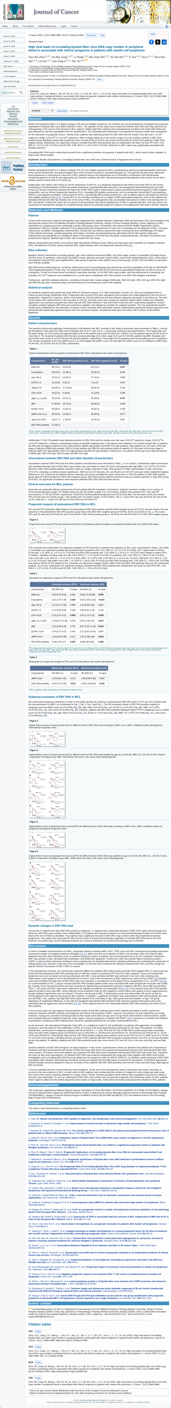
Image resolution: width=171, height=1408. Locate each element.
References (13, 124)
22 (123, 988)
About (15, 26)
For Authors (28, 26)
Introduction (13, 109)
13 (82, 954)
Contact (74, 26)
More (100, 79)
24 (76, 1003)
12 (85, 300)
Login (63, 26)
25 (79, 1003)
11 (130, 245)
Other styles (48, 102)
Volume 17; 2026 (11, 61)
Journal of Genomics (13, 152)
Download (62, 111)
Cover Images (10, 76)
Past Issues (8, 66)
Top (13, 106)
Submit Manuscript (47, 26)
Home (5, 26)
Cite (102, 35)
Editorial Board (10, 71)
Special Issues (10, 86)
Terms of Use (144, 1402)
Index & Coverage (12, 81)
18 (44, 964)
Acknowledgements (13, 121)
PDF (153, 34)
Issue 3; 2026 (9, 51)
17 (85, 954)
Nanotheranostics (13, 158)
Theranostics (13, 147)
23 (126, 988)
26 (129, 1018)
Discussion (13, 119)
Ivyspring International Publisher (93, 1400)
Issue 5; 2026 (9, 41)
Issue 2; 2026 (9, 56)
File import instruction (79, 111)
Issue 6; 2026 (9, 36)
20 (161, 981)
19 (156, 978)
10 (48, 228)
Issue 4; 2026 (9, 46)
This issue (91, 35)
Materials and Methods (13, 112)
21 (164, 981)
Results (13, 116)
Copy (34, 102)
